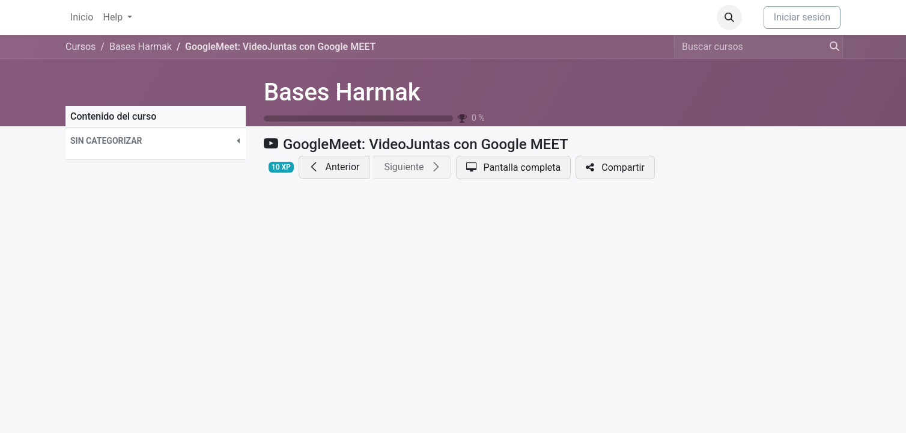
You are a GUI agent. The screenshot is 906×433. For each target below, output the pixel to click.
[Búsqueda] (830, 46)
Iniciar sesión (802, 17)
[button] (729, 17)
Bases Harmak (342, 92)
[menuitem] (81, 17)
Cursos (80, 46)
